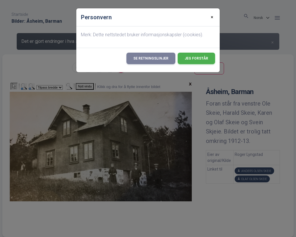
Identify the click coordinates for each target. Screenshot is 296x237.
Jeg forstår (196, 58)
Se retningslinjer (150, 58)
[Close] (212, 17)
